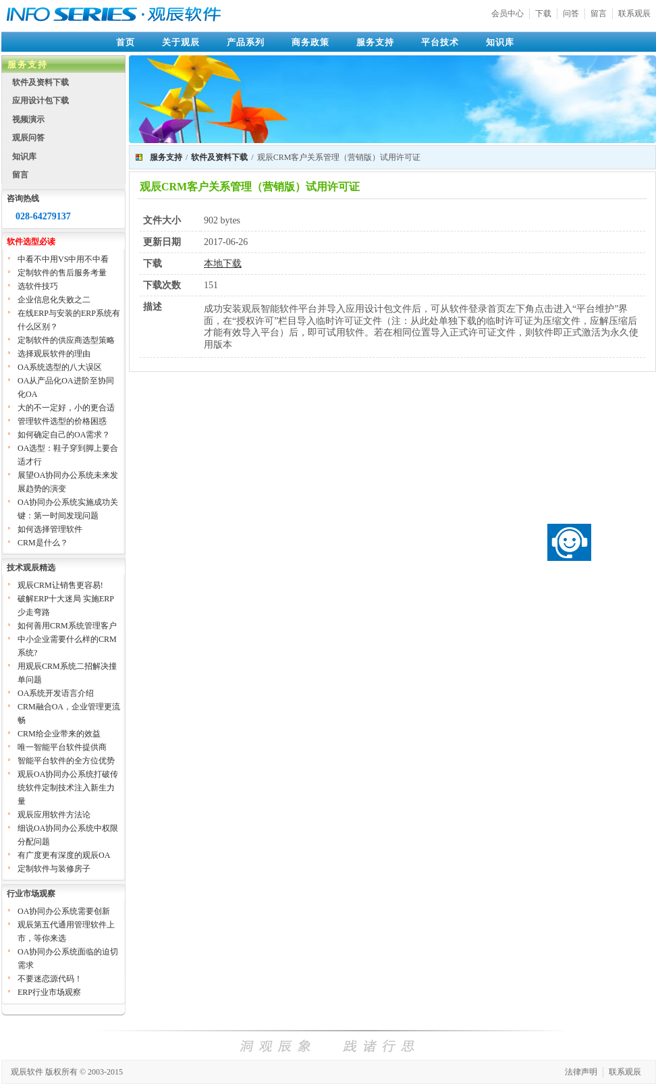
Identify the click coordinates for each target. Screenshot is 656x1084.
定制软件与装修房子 (54, 868)
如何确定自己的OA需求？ (64, 434)
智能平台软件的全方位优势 (66, 760)
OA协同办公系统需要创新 (64, 911)
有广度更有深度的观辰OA (64, 855)
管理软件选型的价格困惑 (62, 421)
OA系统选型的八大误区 (60, 367)
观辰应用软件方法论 (54, 814)
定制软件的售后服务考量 (62, 272)
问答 (571, 13)
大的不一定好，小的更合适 (66, 407)
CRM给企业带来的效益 (59, 733)
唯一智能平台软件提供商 (62, 747)
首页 (125, 42)
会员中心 (507, 13)
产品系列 (246, 42)
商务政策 (310, 42)
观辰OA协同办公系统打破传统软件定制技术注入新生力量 (68, 787)
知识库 (500, 42)
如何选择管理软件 (50, 529)
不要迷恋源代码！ (50, 978)
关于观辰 (181, 42)
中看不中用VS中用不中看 (63, 259)
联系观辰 (634, 13)
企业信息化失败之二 (54, 299)
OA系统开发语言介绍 (56, 693)
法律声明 (581, 1072)
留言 (599, 13)
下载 (543, 13)
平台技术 (440, 42)
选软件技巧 (38, 286)
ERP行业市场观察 (49, 992)
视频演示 (28, 119)
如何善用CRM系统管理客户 (67, 625)
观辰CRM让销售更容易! (60, 585)
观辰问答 (28, 137)
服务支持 (375, 42)
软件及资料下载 (40, 82)
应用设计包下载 (40, 100)
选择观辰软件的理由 (54, 353)
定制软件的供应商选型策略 (66, 340)
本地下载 (223, 264)
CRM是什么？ (43, 542)
